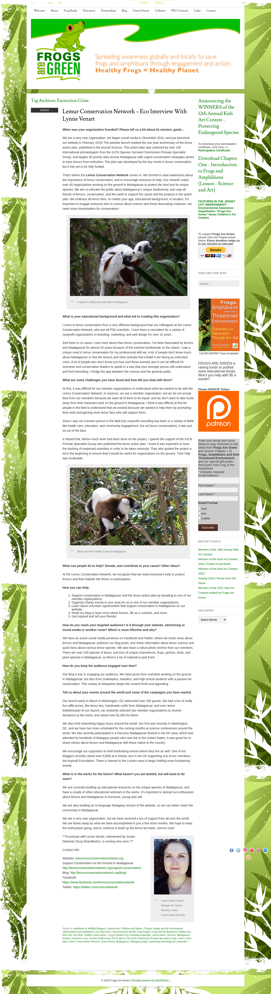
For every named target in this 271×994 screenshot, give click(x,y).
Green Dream (141, 10)
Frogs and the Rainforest (164, 931)
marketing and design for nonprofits (168, 941)
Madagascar (122, 941)
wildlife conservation (95, 935)
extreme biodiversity (99, 938)
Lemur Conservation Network (84, 941)
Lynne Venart (108, 941)
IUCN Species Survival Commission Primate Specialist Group (144, 938)
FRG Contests (179, 10)
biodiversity (113, 928)
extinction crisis (79, 938)
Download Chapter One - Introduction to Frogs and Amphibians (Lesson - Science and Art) (217, 174)
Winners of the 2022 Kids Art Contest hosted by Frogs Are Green (216, 592)
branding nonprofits (140, 935)
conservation (159, 935)
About (54, 10)
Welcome (39, 10)
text (203, 513)
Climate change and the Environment (163, 928)
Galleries (160, 10)
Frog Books (70, 10)
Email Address (209, 475)
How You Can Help (73, 935)
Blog (124, 10)
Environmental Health (124, 931)
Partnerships (108, 10)
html (204, 509)
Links (197, 10)
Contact (211, 10)
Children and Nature (131, 928)
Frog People (143, 931)
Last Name (206, 494)
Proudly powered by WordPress (150, 980)
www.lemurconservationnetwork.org (99, 858)
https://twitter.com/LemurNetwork (95, 887)
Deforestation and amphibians (78, 931)
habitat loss (185, 931)
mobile (205, 518)
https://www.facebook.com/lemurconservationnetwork (98, 882)
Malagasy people (139, 941)
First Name (206, 485)
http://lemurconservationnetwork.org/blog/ (98, 872)
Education (89, 10)
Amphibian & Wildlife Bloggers (89, 928)
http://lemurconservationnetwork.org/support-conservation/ (102, 868)
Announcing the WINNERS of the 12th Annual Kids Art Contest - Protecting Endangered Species (218, 117)
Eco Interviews (103, 931)
